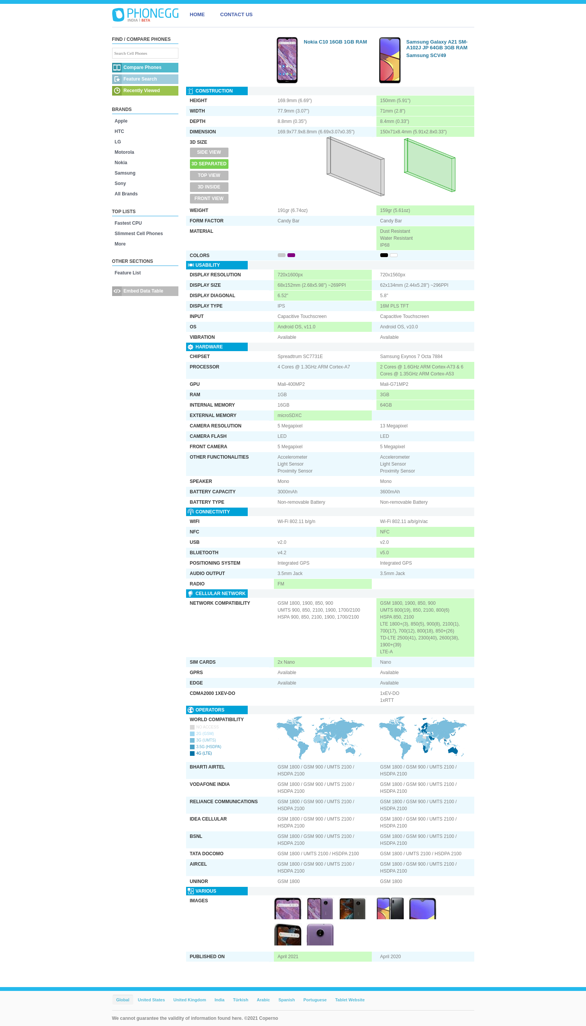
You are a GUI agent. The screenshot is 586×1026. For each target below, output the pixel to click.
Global (122, 999)
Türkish (241, 999)
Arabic (263, 999)
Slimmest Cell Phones (139, 233)
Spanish (287, 999)
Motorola (124, 152)
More (120, 244)
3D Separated (209, 164)
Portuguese (315, 999)
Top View (209, 175)
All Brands (126, 194)
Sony (120, 183)
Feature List (128, 273)
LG (118, 142)
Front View (209, 198)
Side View (209, 152)
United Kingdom (189, 999)
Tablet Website (350, 999)
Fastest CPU (128, 223)
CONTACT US (236, 14)
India (220, 999)
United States (151, 999)
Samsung (125, 173)
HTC (119, 131)
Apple (121, 121)
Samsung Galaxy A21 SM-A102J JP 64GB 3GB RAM (437, 44)
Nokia (121, 162)
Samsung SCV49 (426, 55)
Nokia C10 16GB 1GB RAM (335, 42)
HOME (197, 14)
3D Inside (209, 187)
